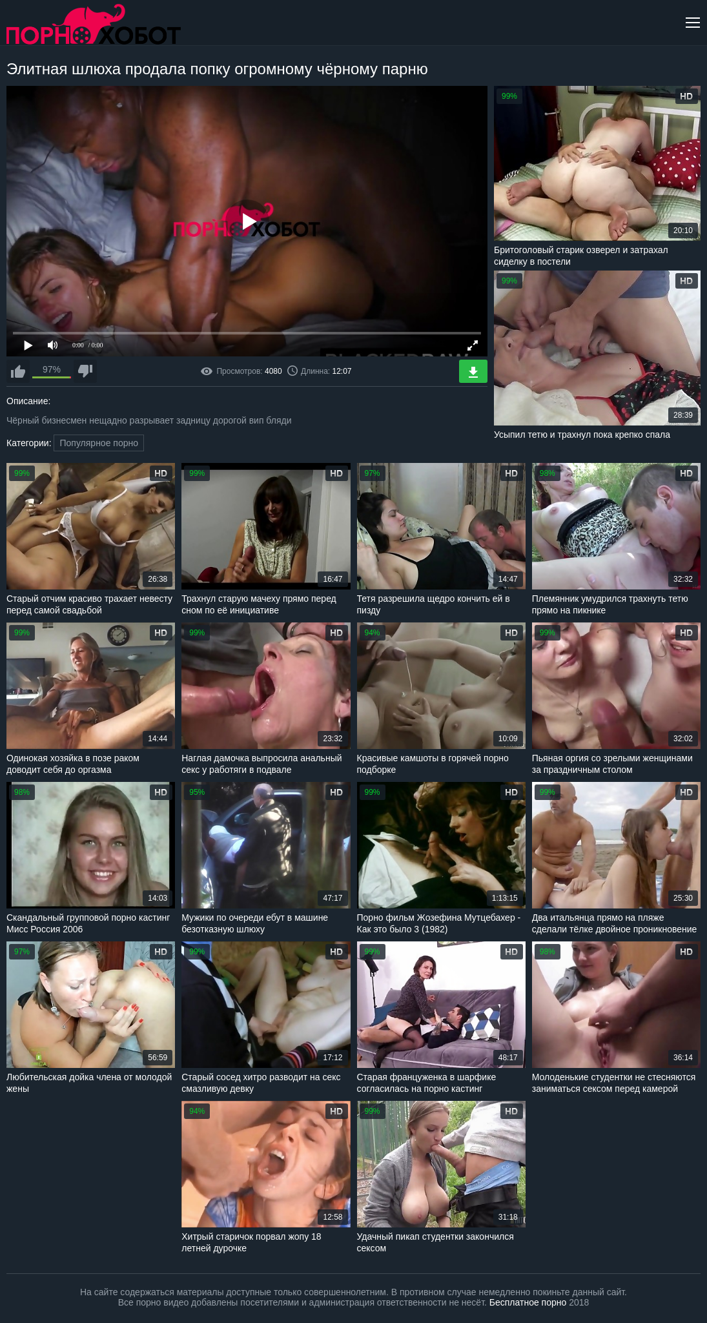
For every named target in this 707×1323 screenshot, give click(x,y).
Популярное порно (98, 443)
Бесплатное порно (527, 1302)
